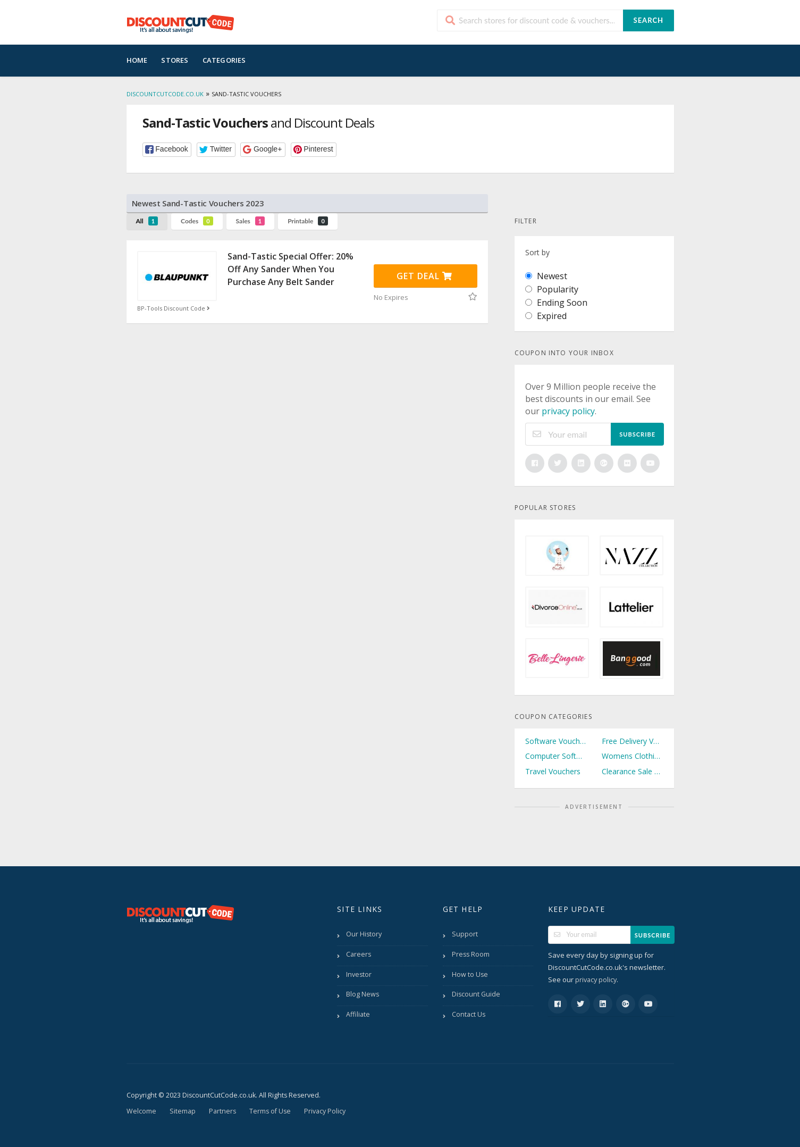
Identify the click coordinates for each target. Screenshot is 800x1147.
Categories (224, 60)
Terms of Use (270, 1111)
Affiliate (358, 1014)
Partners (222, 1111)
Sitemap (183, 1111)
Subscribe (637, 434)
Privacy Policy (325, 1111)
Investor (359, 974)
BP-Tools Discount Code (174, 308)
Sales (250, 220)
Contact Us (468, 1014)
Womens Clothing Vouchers (632, 756)
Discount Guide (476, 994)
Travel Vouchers (552, 771)
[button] (167, 150)
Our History (364, 934)
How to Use (470, 974)
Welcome (141, 1111)
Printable (308, 220)
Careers (358, 954)
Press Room (471, 954)
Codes (197, 220)
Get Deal (424, 276)
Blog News (362, 994)
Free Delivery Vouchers (632, 741)
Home (137, 60)
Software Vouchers (556, 741)
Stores (174, 60)
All (147, 220)
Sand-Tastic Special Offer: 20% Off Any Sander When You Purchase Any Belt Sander (290, 269)
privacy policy (568, 411)
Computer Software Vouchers (556, 756)
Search (648, 20)
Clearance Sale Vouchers (632, 771)
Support (465, 934)
